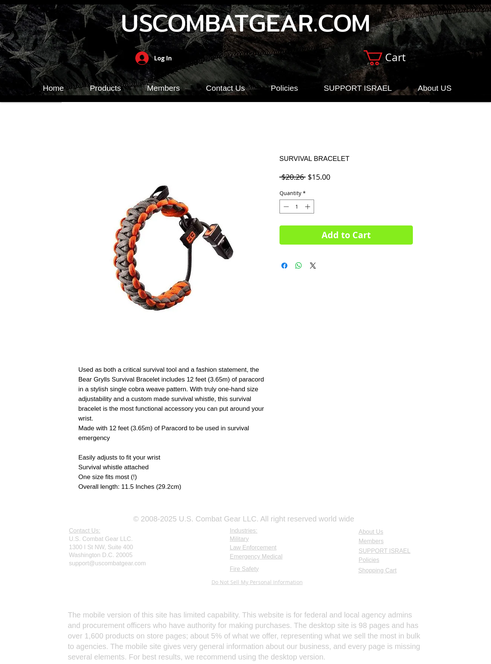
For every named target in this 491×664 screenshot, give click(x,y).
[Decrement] (285, 206)
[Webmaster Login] (87, 583)
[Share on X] (312, 265)
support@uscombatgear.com (107, 563)
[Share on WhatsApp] (298, 265)
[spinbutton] (297, 206)
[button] (393, 57)
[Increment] (308, 206)
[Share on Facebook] (284, 265)
